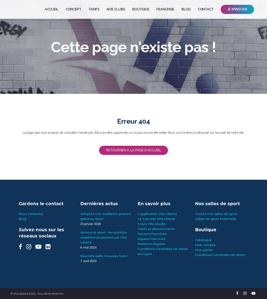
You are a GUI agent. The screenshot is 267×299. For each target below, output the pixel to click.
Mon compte (205, 245)
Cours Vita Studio (152, 224)
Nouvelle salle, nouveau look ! (104, 256)
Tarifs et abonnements (156, 229)
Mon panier (204, 250)
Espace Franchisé (151, 239)
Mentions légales (151, 244)
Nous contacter (31, 214)
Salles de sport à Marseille (216, 219)
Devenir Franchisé (152, 234)
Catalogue (203, 240)
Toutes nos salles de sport (216, 214)
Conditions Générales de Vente (220, 255)
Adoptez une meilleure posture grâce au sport (105, 216)
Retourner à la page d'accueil (133, 150)
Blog (22, 219)
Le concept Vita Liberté (156, 219)
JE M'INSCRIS (237, 9)
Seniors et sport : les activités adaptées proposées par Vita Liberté (103, 237)
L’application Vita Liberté (157, 214)
